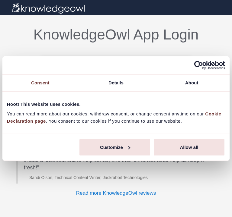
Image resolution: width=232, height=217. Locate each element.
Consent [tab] (40, 82)
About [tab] (191, 82)
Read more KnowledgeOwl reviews (116, 193)
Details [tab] (116, 82)
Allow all (189, 146)
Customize (115, 146)
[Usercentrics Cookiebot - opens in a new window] (198, 65)
